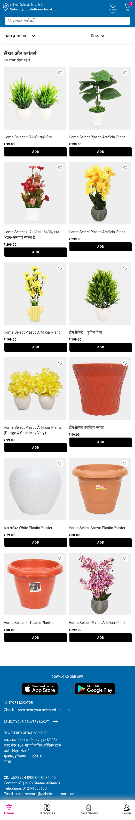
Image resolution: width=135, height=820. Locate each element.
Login (126, 809)
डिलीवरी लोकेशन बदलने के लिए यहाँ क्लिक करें (37, 9)
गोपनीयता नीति (79, 799)
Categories (46, 809)
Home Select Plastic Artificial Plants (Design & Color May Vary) (33, 430)
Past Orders (89, 809)
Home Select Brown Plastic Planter (97, 528)
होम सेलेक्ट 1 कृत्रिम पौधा (85, 332)
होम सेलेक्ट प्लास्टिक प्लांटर (86, 427)
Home (9, 809)
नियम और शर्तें (105, 799)
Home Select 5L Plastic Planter (29, 623)
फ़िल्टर (96, 36)
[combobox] (67, 21)
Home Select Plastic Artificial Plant (97, 137)
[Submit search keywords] (10, 20)
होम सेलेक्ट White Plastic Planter (28, 528)
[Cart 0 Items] (127, 7)
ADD (35, 152)
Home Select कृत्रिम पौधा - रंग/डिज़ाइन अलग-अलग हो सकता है (31, 234)
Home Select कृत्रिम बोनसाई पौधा (28, 137)
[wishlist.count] (113, 8)
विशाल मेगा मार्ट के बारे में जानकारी (40, 799)
